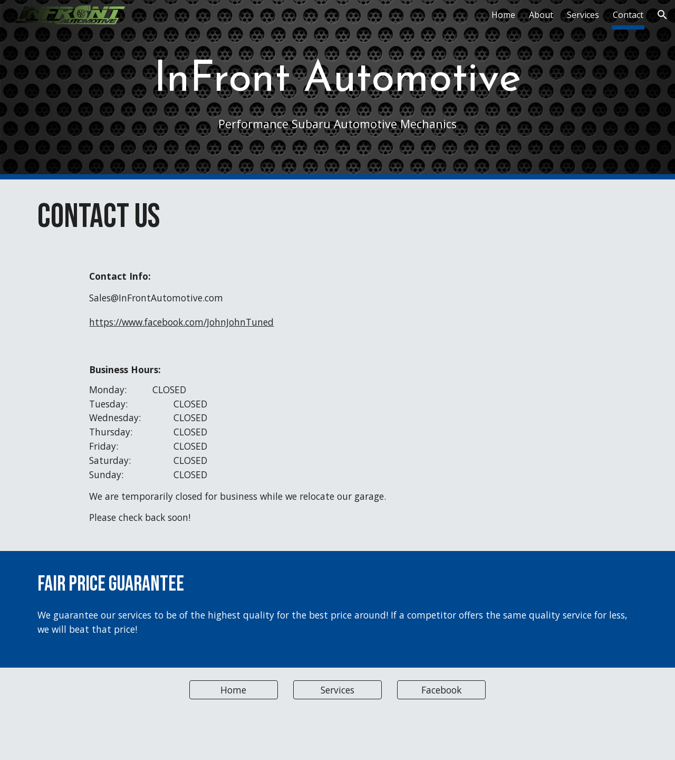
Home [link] (503, 15)
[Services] (337, 689)
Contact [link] (628, 15)
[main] (337, 89)
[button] (662, 14)
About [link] (541, 15)
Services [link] (583, 15)
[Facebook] (441, 689)
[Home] (233, 689)
